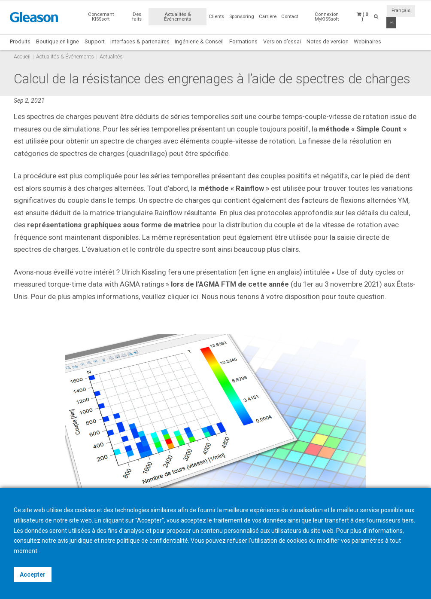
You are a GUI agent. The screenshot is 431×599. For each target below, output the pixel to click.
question (371, 296)
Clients (216, 16)
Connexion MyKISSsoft (327, 17)
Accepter (33, 574)
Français (401, 10)
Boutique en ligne (57, 41)
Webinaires (367, 41)
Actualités (111, 56)
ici (194, 296)
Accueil (22, 56)
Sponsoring (241, 16)
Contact (289, 16)
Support (95, 41)
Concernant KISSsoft (101, 17)
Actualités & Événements (177, 17)
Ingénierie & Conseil (199, 41)
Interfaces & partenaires (140, 41)
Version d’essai (282, 41)
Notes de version (328, 41)
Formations (243, 41)
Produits (20, 41)
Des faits (137, 17)
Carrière (267, 16)
